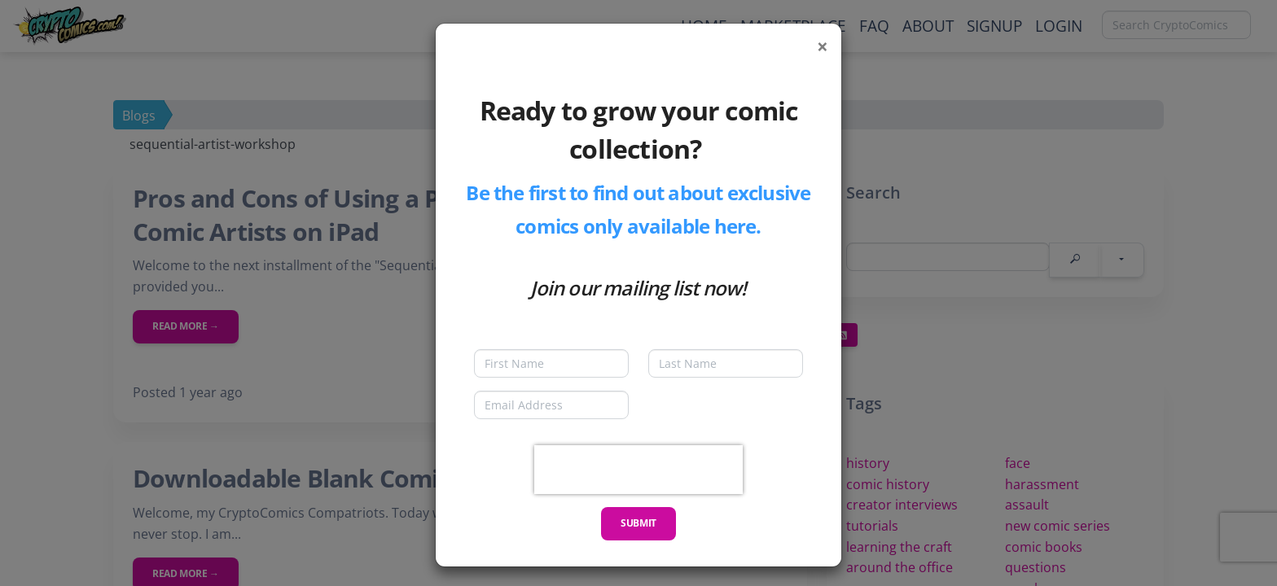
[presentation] (638, 469)
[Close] (822, 46)
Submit (638, 523)
